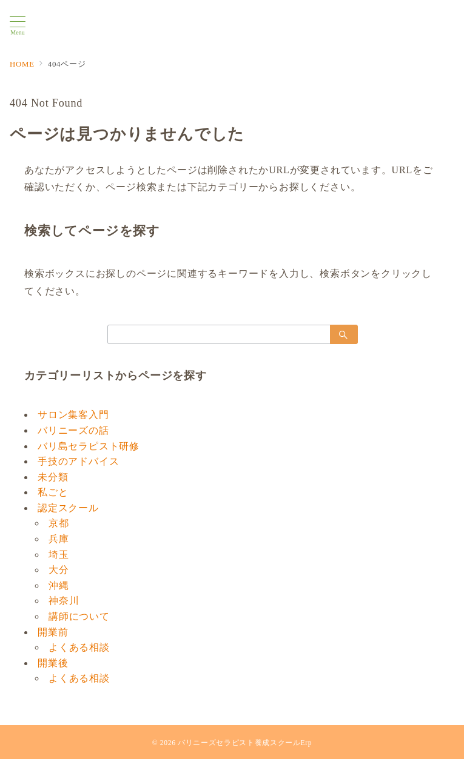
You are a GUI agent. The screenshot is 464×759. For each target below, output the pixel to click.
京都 (59, 523)
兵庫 (59, 539)
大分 (59, 570)
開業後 (53, 663)
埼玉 (59, 554)
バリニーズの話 (73, 430)
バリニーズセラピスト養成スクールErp (245, 743)
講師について (79, 616)
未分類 (53, 477)
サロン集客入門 (73, 414)
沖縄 (59, 585)
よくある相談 (79, 647)
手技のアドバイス (78, 461)
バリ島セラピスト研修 (89, 446)
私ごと (53, 492)
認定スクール (68, 508)
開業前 (53, 632)
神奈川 (64, 600)
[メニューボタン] (17, 26)
